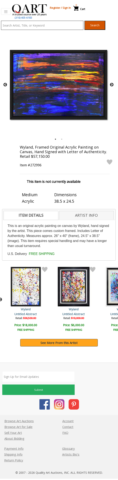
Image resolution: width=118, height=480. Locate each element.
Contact (67, 427)
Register (55, 8)
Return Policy (13, 460)
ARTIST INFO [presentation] (86, 215)
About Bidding (14, 438)
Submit (38, 390)
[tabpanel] (58, 84)
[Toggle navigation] (6, 11)
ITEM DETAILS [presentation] (31, 215)
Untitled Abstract (98, 314)
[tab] (31, 215)
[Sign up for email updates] (38, 376)
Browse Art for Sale (18, 427)
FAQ (65, 432)
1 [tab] (55, 139)
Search (94, 25)
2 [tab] (62, 139)
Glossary (68, 448)
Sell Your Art (13, 432)
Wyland (98, 309)
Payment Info (14, 448)
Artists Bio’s (70, 454)
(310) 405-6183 (23, 17)
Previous (5, 85)
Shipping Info (13, 454)
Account (68, 421)
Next (112, 85)
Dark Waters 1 (26, 314)
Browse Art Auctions (19, 421)
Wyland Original (26, 309)
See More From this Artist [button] (59, 343)
